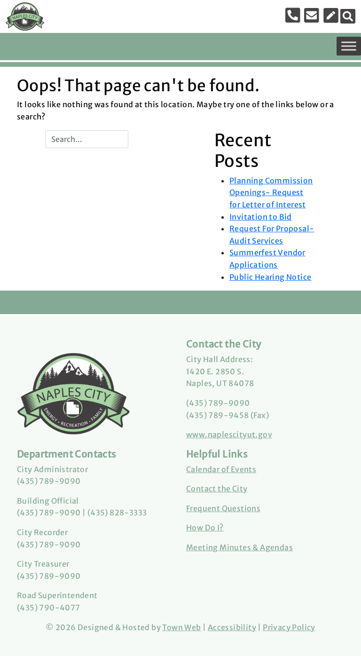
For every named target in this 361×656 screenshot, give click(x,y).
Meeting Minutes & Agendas (239, 547)
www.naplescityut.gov (229, 434)
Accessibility (232, 627)
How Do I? (205, 527)
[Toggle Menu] (348, 45)
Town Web (181, 627)
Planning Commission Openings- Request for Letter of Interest (271, 192)
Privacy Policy (289, 627)
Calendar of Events (221, 469)
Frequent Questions (223, 508)
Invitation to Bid (260, 216)
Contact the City (216, 488)
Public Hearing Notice (270, 277)
